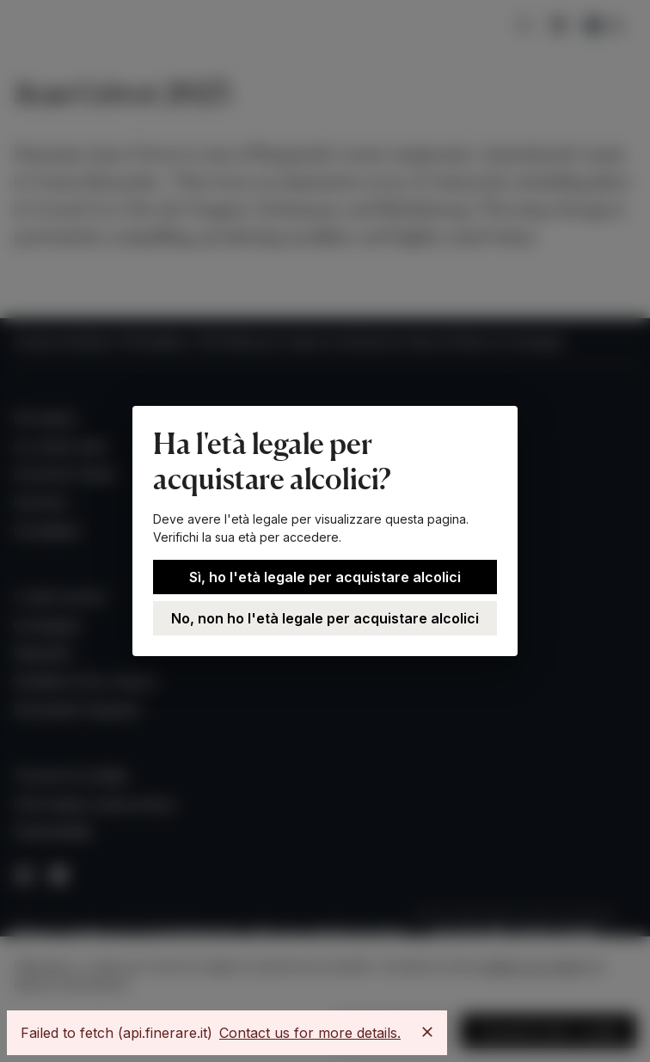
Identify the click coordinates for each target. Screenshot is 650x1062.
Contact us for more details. (310, 1032)
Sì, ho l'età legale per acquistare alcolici (325, 577)
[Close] (427, 1032)
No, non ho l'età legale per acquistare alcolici (325, 618)
